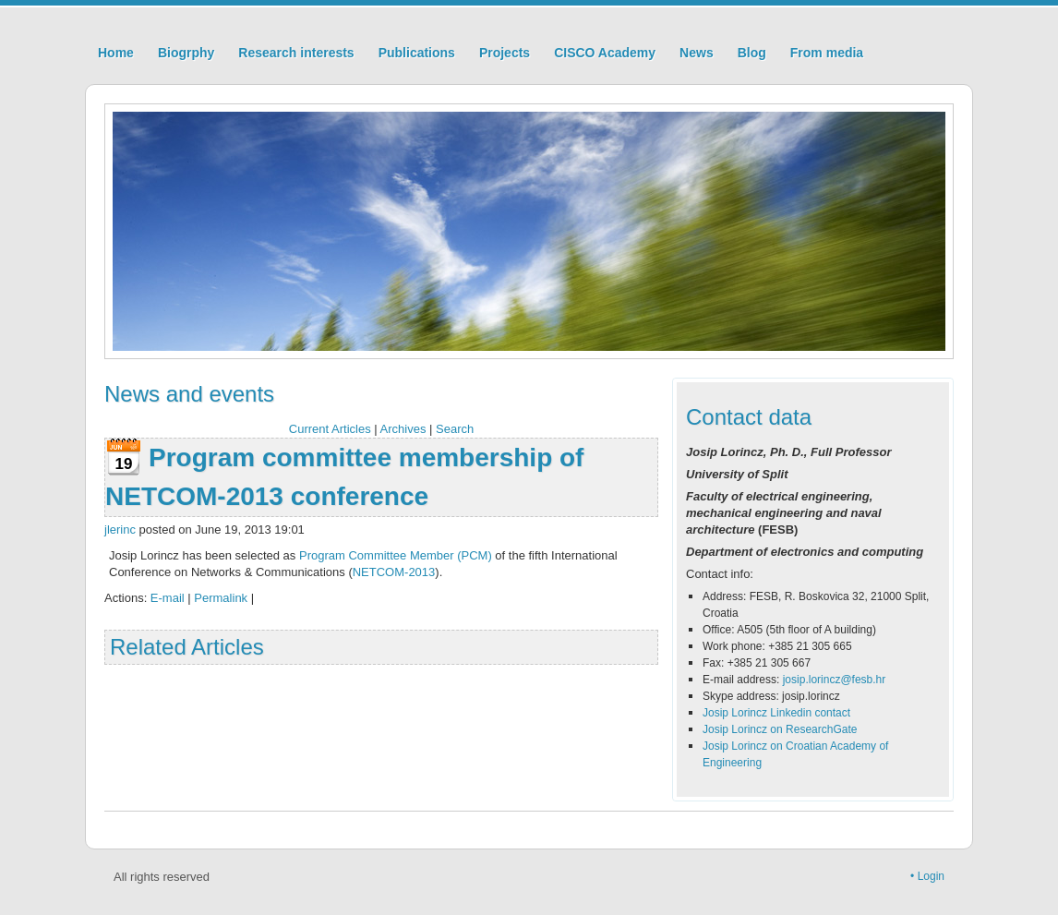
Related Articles (187, 646)
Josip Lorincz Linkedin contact (776, 712)
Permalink (220, 598)
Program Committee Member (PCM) (395, 555)
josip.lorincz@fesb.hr (834, 679)
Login (931, 876)
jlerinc (120, 529)
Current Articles (330, 429)
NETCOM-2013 (394, 572)
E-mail (167, 598)
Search (455, 429)
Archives (403, 429)
